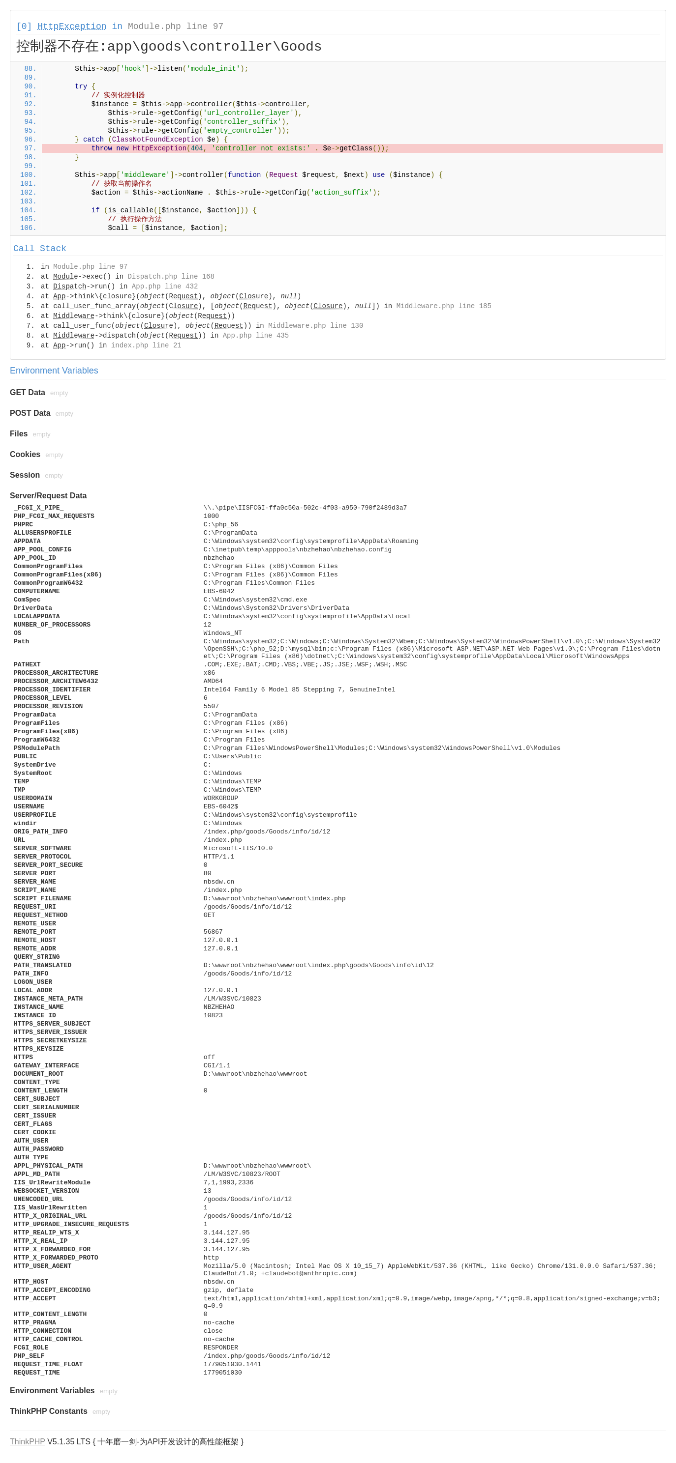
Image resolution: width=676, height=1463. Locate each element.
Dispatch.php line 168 (170, 277)
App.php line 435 (256, 336)
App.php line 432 (165, 286)
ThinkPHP (27, 1441)
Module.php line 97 (175, 26)
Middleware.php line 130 (315, 326)
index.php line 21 (146, 345)
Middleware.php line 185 (444, 306)
